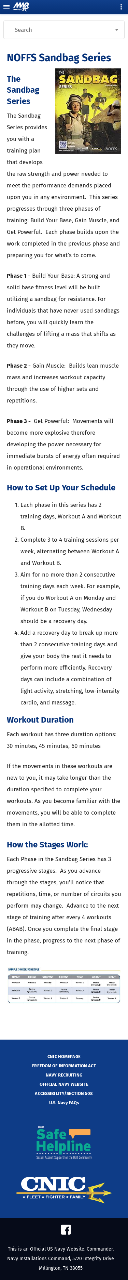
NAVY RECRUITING (64, 1075)
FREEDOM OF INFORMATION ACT (64, 1065)
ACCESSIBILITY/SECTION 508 (64, 1093)
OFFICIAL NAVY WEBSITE (64, 1084)
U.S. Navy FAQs (64, 1102)
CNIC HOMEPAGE (64, 1056)
